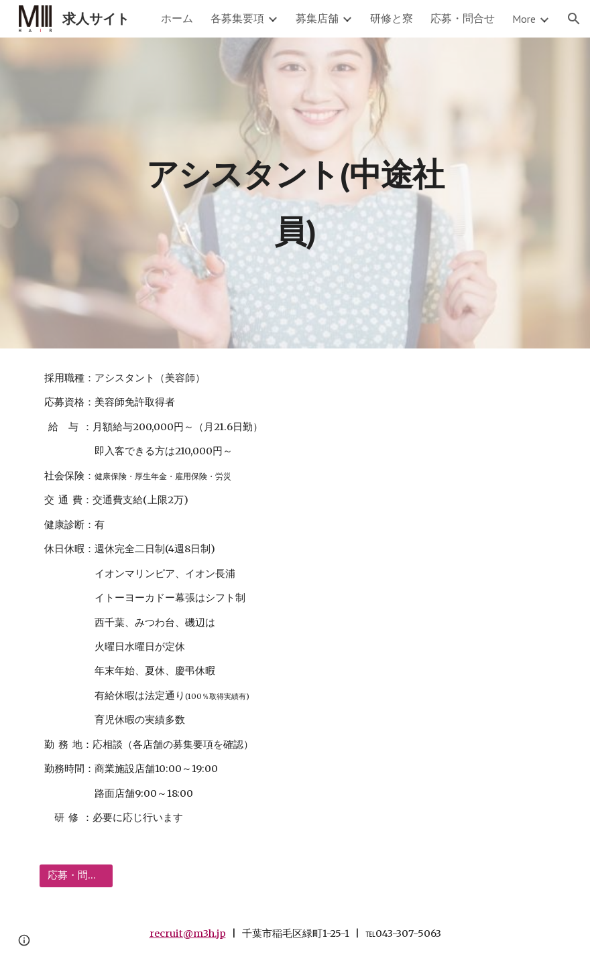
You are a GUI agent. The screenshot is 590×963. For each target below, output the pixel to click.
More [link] (524, 18)
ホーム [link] (177, 18)
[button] (574, 19)
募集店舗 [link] (317, 18)
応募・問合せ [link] (462, 18)
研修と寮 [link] (391, 18)
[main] (294, 193)
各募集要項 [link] (237, 18)
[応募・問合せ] (76, 875)
